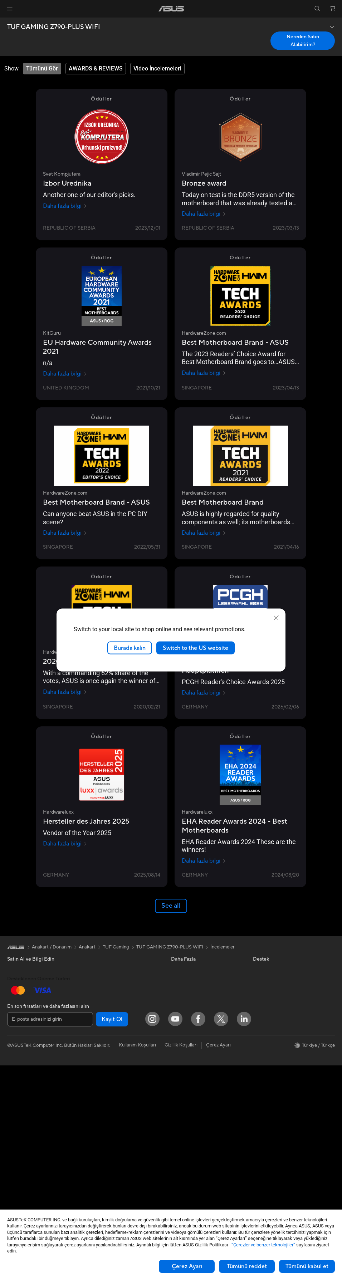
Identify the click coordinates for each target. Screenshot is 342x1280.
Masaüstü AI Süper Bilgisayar (118, 1094)
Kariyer (260, 1120)
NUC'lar (15, 1132)
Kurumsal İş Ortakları (275, 1034)
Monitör (15, 1078)
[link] (171, 8)
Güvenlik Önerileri (190, 1131)
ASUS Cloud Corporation (280, 1066)
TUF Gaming (116, 947)
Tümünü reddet (247, 1266)
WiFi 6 (94, 1045)
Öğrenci (15, 1046)
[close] (276, 618)
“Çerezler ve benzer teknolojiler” (263, 1244)
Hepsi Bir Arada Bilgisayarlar (37, 1110)
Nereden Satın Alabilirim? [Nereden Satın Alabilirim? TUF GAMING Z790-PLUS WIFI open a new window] (303, 41)
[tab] (42, 68)
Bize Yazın (181, 1110)
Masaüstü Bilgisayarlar (31, 1121)
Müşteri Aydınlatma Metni (280, 1088)
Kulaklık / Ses (102, 1148)
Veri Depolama (103, 981)
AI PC (177, 1013)
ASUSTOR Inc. (268, 1056)
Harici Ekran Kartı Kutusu (114, 1002)
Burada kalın (130, 647)
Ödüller (261, 991)
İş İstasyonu (19, 1100)
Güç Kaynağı (101, 970)
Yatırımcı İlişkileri (270, 1002)
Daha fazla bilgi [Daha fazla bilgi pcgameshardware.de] (204, 692)
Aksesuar (16, 1056)
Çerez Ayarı (187, 1266)
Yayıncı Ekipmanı (105, 1159)
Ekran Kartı (19, 1175)
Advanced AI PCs (189, 1023)
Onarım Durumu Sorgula (196, 1077)
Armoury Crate (187, 1045)
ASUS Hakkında (270, 970)
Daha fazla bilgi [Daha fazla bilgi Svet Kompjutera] (65, 206)
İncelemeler (222, 947)
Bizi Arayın (182, 1120)
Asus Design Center (191, 970)
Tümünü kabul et (306, 1266)
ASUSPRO (182, 981)
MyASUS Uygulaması (193, 1142)
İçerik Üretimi (21, 1035)
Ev (10, 1003)
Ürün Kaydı (183, 1099)
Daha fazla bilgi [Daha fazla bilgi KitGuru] (65, 373)
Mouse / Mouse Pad (109, 1137)
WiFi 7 (94, 1035)
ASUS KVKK (266, 1077)
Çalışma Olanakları (272, 1109)
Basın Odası (265, 1023)
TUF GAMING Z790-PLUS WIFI (53, 27)
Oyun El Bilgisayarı (27, 981)
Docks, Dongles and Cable (115, 1169)
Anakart (15, 1164)
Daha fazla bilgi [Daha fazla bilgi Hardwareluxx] (65, 843)
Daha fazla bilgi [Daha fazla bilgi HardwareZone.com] (204, 373)
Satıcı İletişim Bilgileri (193, 1174)
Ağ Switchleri (102, 1083)
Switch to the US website (195, 647)
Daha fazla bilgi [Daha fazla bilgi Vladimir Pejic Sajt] (204, 213)
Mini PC (15, 1143)
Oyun (13, 1024)
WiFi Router (100, 1056)
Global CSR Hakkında (276, 1013)
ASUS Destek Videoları (195, 1153)
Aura (176, 1056)
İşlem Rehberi (267, 1099)
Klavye (95, 1126)
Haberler (262, 981)
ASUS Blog (183, 1002)
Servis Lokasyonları (191, 1088)
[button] (9, 8)
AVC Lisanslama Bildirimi (197, 1034)
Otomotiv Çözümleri (192, 991)
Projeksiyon (19, 1089)
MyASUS (180, 1163)
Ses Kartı (97, 1013)
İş (9, 1013)
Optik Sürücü (102, 991)
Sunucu (95, 1105)
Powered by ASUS (272, 1045)
